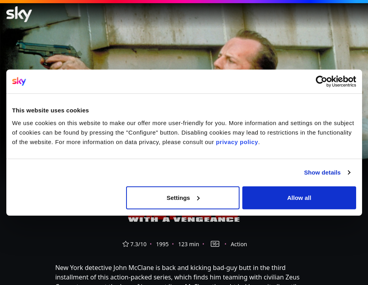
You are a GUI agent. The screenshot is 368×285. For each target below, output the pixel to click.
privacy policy (237, 141)
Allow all (299, 197)
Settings (183, 197)
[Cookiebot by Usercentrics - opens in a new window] (321, 81)
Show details (322, 172)
